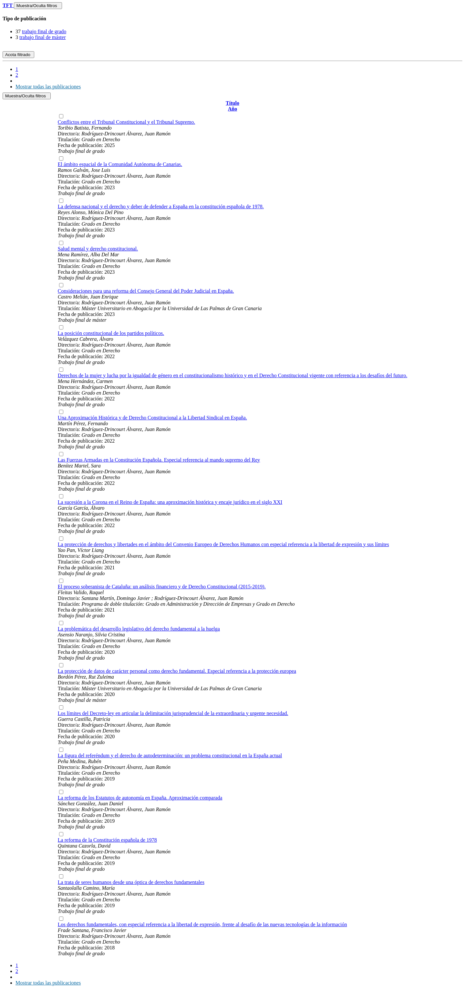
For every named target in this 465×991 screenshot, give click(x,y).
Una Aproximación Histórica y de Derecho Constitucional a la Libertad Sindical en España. (152, 417)
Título (232, 103)
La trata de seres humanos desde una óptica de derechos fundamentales (131, 882)
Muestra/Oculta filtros (37, 5)
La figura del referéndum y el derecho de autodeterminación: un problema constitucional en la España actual (170, 755)
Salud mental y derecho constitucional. (98, 248)
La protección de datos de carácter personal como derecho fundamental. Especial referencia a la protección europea (177, 671)
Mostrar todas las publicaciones (48, 86)
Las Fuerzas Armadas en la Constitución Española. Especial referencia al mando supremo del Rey (159, 460)
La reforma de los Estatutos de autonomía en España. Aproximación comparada (140, 797)
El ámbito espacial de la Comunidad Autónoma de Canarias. (120, 164)
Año (232, 109)
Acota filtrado (18, 54)
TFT (8, 5)
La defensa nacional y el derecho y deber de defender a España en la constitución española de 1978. (161, 206)
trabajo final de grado (44, 31)
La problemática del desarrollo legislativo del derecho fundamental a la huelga (139, 629)
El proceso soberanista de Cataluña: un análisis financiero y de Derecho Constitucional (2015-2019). (162, 586)
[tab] (232, 19)
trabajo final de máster (42, 37)
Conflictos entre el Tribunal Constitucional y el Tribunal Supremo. (126, 122)
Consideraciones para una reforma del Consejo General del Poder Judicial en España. (146, 291)
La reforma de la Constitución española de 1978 (107, 840)
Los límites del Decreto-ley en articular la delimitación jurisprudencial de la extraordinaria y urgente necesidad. (173, 713)
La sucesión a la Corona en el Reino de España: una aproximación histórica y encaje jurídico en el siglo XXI (170, 502)
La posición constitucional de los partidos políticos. (111, 333)
